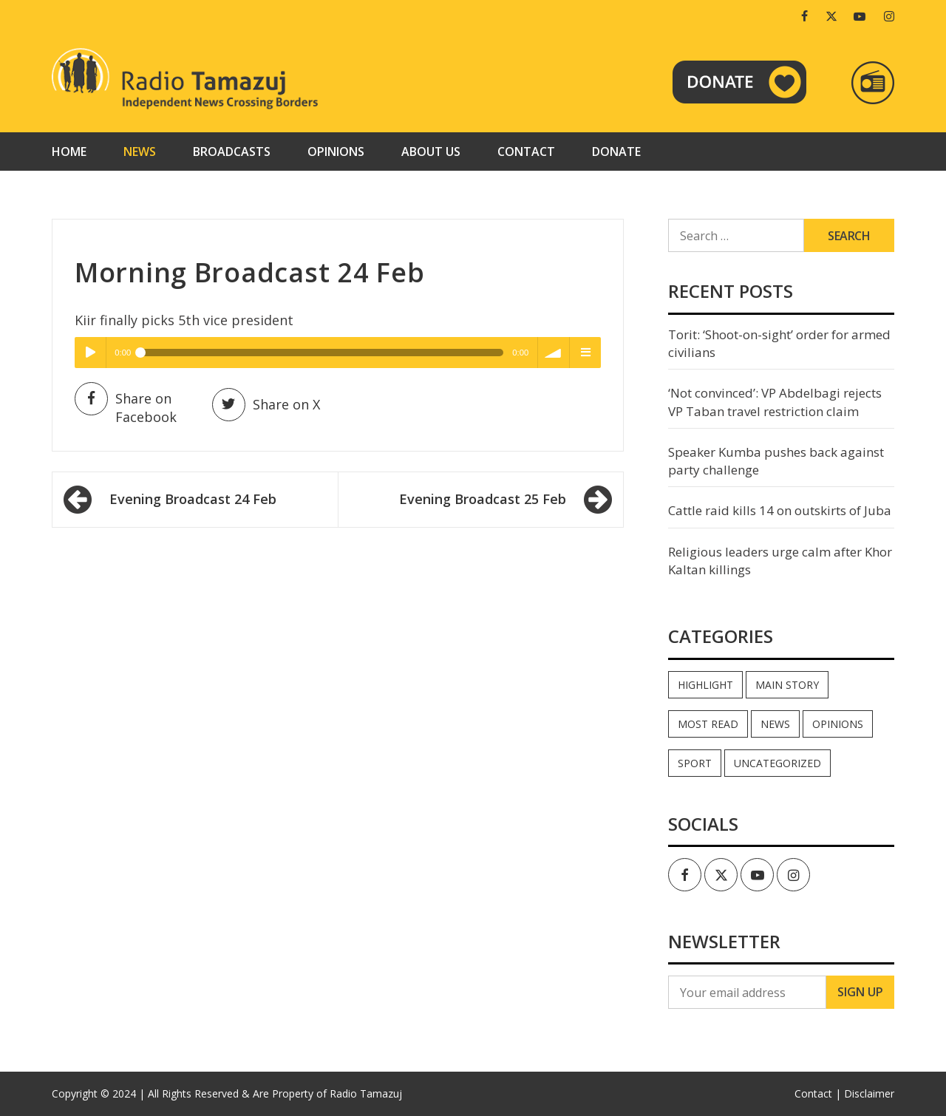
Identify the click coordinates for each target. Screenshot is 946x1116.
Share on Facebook (126, 407)
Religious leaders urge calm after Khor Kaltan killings (780, 560)
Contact (526, 151)
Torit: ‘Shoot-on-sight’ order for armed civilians (779, 343)
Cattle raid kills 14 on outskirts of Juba (779, 510)
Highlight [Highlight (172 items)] (705, 685)
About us (430, 151)
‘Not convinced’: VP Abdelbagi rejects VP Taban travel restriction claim (775, 401)
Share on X (266, 404)
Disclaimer (869, 1093)
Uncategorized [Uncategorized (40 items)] (777, 763)
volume (553, 352)
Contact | (817, 1093)
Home (69, 151)
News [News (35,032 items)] (775, 724)
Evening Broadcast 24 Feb (192, 499)
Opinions (335, 151)
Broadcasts (231, 151)
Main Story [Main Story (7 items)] (787, 685)
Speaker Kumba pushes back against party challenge (776, 460)
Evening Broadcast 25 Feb (482, 499)
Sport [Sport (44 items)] (695, 763)
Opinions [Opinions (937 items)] (837, 724)
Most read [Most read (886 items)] (708, 724)
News (139, 151)
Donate (616, 151)
